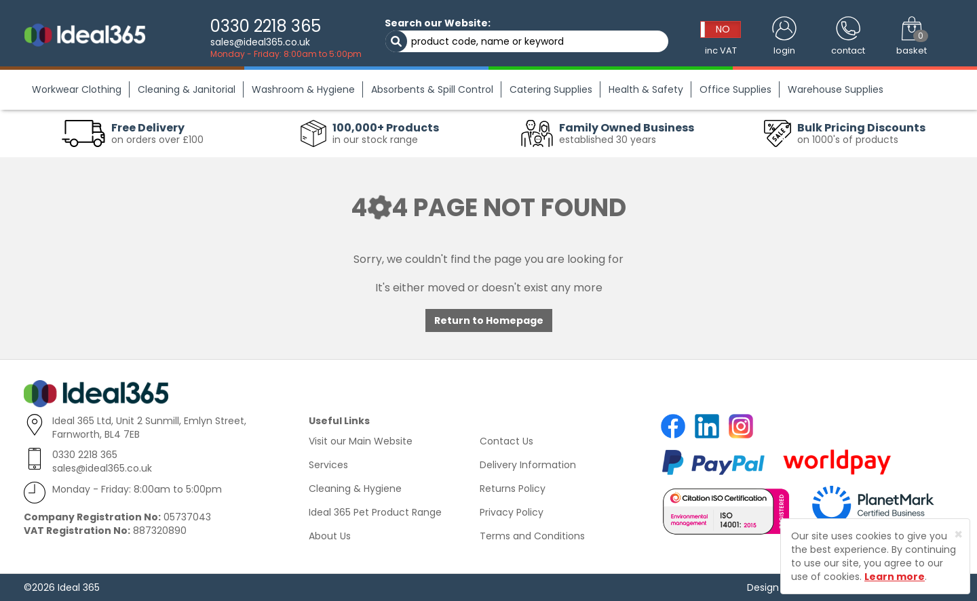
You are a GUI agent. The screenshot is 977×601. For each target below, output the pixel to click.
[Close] (958, 534)
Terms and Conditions (532, 536)
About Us (330, 536)
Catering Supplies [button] (551, 89)
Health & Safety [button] (646, 89)
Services (328, 465)
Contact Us (506, 441)
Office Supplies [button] (735, 89)
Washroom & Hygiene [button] (303, 89)
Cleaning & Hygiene (355, 488)
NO (723, 29)
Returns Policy (512, 488)
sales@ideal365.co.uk (260, 42)
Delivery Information (528, 465)
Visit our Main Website (361, 441)
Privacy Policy (511, 512)
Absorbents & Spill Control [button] (432, 89)
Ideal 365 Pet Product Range (375, 512)
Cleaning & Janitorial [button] (186, 89)
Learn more (894, 576)
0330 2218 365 (265, 26)
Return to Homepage (488, 320)
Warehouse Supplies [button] (835, 89)
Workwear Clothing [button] (76, 89)
